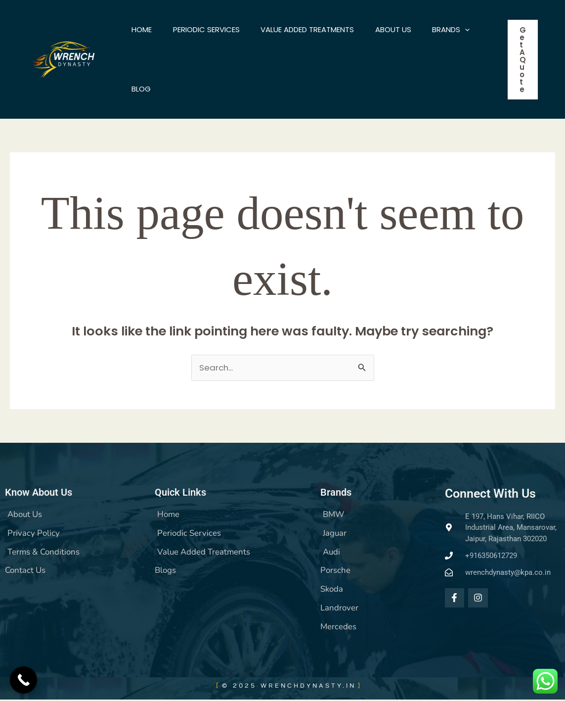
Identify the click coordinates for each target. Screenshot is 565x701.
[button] (523, 59)
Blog (205, 89)
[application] (166, 89)
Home (143, 29)
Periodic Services (211, 29)
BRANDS (152, 89)
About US (406, 29)
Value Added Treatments (316, 29)
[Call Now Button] (23, 680)
